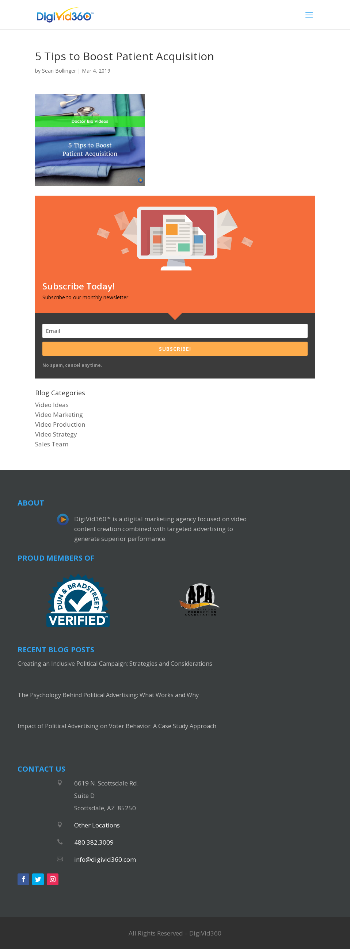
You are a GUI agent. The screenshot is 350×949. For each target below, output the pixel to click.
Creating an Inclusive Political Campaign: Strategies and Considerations (115, 664)
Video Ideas (52, 404)
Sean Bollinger (59, 70)
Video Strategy (56, 434)
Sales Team (51, 444)
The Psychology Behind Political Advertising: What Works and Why (108, 695)
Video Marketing (59, 414)
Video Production (60, 424)
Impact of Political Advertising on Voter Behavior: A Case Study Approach (117, 726)
